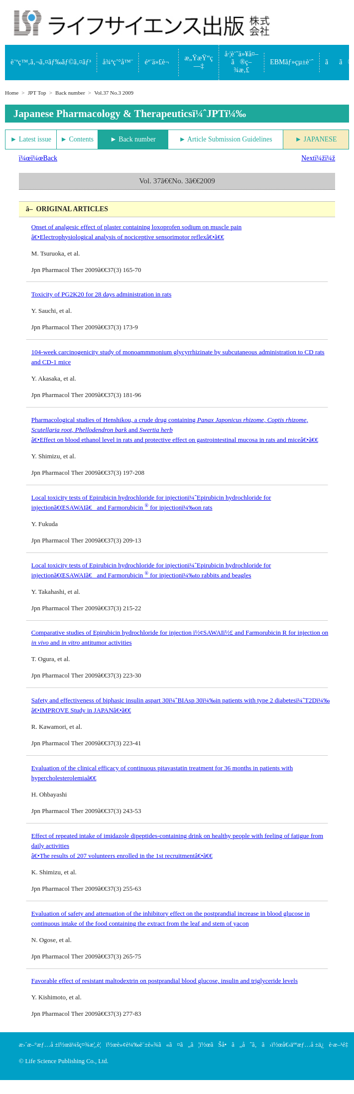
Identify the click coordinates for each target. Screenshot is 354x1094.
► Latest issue (31, 139)
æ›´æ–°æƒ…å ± (38, 1044)
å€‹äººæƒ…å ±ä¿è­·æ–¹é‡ (317, 1044)
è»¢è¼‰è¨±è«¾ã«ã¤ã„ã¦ (158, 1044)
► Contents (77, 139)
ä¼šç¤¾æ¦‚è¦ (87, 1044)
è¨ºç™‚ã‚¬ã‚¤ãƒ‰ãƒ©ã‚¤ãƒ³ (50, 62)
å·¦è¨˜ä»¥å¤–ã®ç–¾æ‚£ (241, 62)
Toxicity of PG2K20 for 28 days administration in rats (101, 294)
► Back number (133, 139)
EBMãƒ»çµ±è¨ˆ (291, 62)
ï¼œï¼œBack (38, 158)
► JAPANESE (316, 139)
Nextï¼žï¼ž (318, 158)
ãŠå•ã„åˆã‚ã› (241, 1044)
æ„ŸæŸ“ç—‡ (199, 62)
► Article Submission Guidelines (225, 139)
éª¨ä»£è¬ (159, 62)
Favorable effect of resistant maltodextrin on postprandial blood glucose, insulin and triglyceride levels (164, 980)
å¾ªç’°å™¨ (118, 62)
